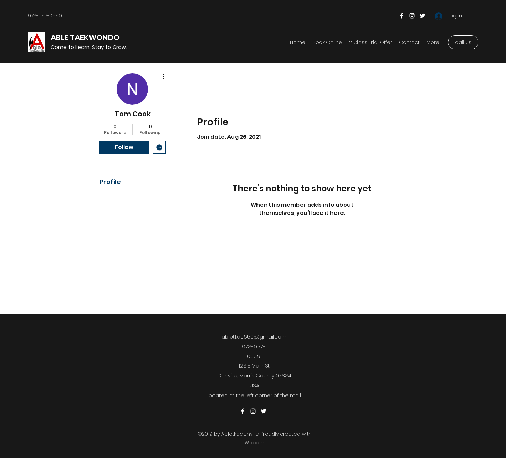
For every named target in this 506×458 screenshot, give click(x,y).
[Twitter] (422, 15)
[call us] (463, 42)
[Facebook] (401, 15)
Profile (110, 181)
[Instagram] (412, 15)
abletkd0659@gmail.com (254, 336)
